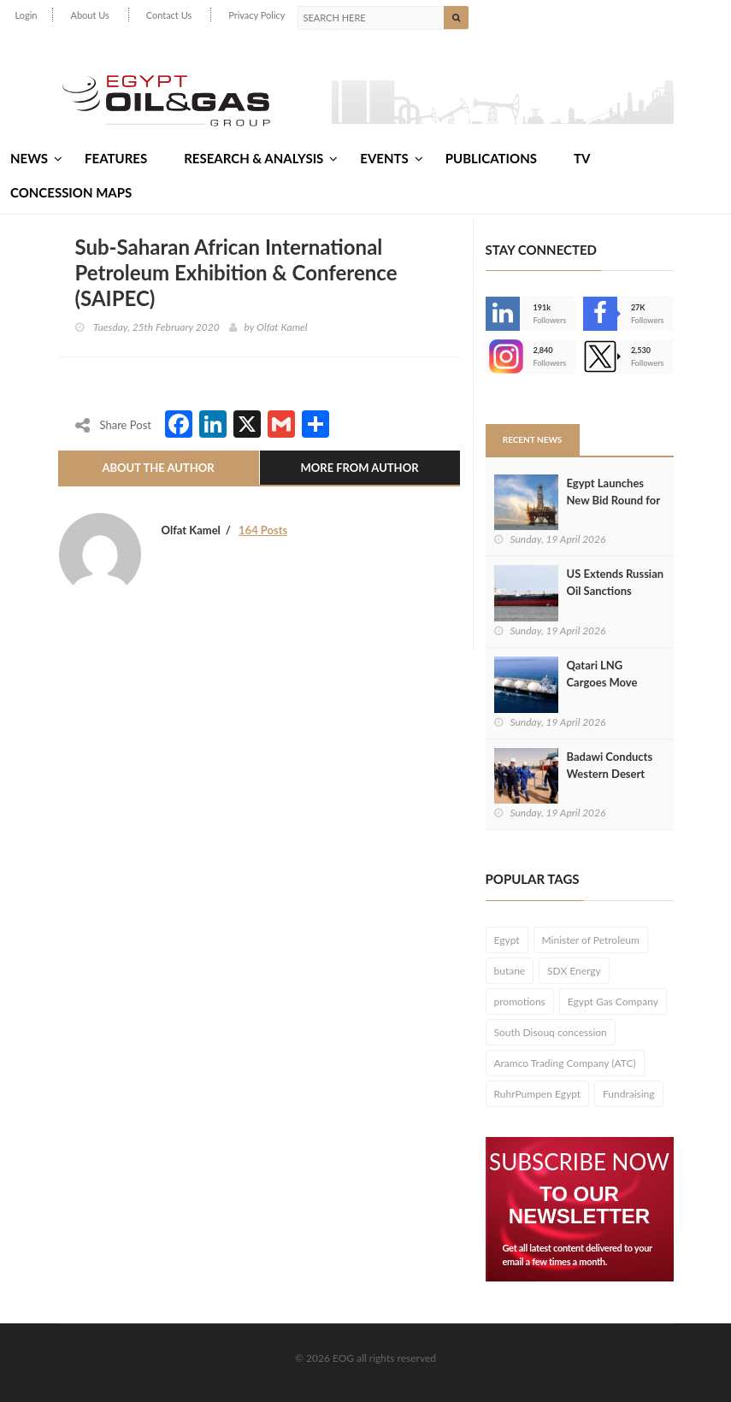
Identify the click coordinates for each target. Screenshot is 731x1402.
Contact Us (169, 15)
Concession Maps (71, 192)
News (36, 158)
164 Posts (263, 530)
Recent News (533, 439)
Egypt (507, 940)
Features (116, 158)
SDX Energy (574, 970)
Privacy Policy (256, 15)
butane (510, 970)
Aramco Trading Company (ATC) (565, 1063)
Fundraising (629, 1093)
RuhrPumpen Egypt (537, 1093)
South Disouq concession (550, 1032)
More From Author (359, 467)
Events (391, 158)
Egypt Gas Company (613, 1001)
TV (582, 158)
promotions (519, 1001)
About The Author (158, 467)
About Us (89, 15)
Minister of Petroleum (591, 940)
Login (26, 15)
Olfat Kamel (281, 327)
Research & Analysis (261, 158)
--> (503, 356)
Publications (491, 158)
